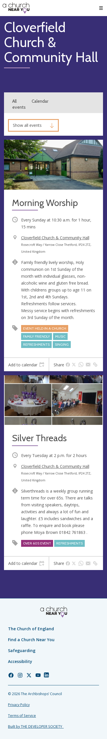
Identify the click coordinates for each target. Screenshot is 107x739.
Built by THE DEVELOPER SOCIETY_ (36, 726)
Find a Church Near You (31, 639)
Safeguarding (21, 650)
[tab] (26, 364)
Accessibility (20, 661)
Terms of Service (22, 715)
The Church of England (31, 628)
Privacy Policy (19, 704)
